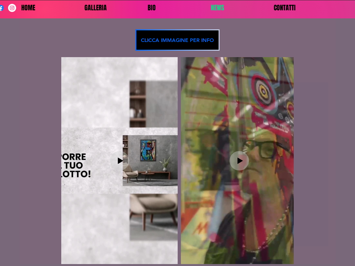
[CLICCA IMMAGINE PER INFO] (177, 40)
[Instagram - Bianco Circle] (12, 8)
